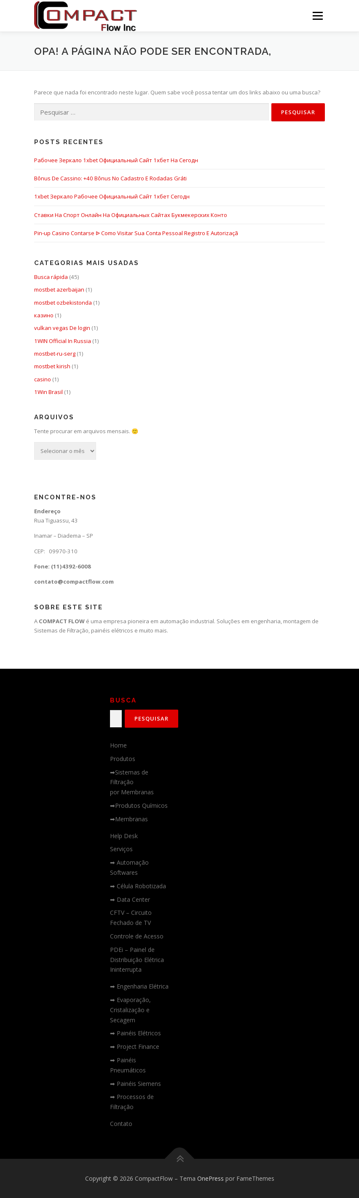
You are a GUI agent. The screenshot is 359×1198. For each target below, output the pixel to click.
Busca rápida (51, 277)
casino (42, 379)
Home (118, 745)
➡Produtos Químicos (139, 805)
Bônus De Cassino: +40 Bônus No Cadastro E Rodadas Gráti (110, 178)
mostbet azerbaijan (59, 289)
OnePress (210, 1178)
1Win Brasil (48, 392)
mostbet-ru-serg (54, 353)
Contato (121, 1124)
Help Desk (124, 836)
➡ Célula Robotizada (138, 886)
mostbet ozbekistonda (63, 302)
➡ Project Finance (134, 1047)
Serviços (121, 849)
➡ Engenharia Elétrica (139, 986)
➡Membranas (129, 819)
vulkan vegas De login (62, 328)
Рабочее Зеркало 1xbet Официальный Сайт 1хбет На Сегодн (116, 160)
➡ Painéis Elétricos (135, 1033)
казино (44, 315)
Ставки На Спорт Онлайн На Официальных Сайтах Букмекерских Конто (130, 215)
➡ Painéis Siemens (135, 1084)
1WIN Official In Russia (62, 341)
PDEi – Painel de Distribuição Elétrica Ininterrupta (137, 960)
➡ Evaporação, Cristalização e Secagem (130, 1010)
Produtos (122, 759)
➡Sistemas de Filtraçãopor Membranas (132, 782)
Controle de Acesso (136, 936)
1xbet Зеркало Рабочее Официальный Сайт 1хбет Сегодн (112, 196)
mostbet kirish (52, 366)
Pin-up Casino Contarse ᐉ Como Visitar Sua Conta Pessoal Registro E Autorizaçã (136, 233)
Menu (317, 15)
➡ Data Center (130, 899)
